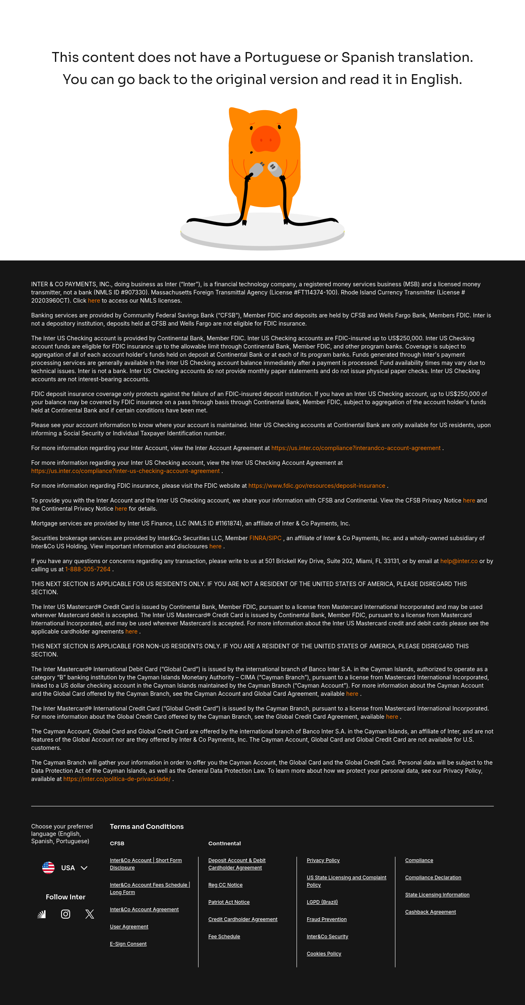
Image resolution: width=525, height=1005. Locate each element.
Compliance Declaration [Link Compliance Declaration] (433, 877)
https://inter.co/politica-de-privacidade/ (117, 778)
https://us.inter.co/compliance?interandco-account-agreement (356, 447)
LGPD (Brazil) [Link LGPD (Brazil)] (322, 902)
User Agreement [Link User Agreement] (129, 927)
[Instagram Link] (66, 914)
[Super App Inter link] (41, 914)
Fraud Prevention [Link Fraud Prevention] (327, 919)
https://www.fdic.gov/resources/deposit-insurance (317, 485)
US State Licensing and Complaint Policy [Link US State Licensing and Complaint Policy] (346, 881)
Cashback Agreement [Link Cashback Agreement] (430, 912)
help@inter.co (459, 560)
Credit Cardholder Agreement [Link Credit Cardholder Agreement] (243, 919)
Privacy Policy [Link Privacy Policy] (323, 860)
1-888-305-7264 (88, 569)
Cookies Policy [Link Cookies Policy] (324, 954)
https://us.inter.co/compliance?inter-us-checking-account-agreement (125, 470)
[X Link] (90, 914)
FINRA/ (259, 537)
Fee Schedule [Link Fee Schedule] (224, 936)
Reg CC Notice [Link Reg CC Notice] (225, 885)
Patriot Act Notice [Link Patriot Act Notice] (229, 902)
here (94, 300)
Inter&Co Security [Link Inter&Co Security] (327, 936)
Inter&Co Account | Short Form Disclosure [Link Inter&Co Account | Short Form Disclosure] (146, 864)
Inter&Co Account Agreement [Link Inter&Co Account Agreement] (144, 909)
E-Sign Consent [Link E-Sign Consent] (128, 944)
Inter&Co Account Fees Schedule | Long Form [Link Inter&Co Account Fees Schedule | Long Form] (150, 888)
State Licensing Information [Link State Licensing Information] (437, 895)
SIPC (275, 537)
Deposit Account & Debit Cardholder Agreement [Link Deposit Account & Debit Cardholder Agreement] (237, 864)
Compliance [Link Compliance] (419, 860)
